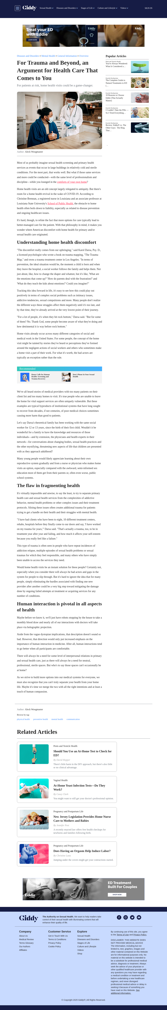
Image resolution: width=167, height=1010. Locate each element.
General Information (67, 56)
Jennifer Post (63, 825)
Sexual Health (83, 936)
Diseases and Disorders (28, 56)
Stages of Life (83, 943)
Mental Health (48, 56)
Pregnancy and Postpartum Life (68, 811)
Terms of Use (123, 935)
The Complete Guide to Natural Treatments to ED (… (116, 83)
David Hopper (63, 760)
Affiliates (23, 950)
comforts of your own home (72, 181)
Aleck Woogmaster (34, 152)
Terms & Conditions (57, 939)
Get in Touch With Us (58, 936)
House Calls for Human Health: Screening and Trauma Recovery (41, 376)
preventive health (40, 719)
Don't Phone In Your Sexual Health (83, 375)
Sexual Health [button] (45, 8)
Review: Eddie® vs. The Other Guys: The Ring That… (116, 128)
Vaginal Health (60, 780)
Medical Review (26, 939)
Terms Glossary (26, 943)
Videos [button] (123, 8)
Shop (79, 953)
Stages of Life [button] (87, 8)
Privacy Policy (54, 943)
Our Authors (24, 946)
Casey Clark (62, 794)
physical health (23, 719)
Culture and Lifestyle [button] (106, 8)
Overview (84, 56)
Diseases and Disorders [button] (66, 8)
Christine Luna (64, 855)
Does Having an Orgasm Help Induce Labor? (82, 851)
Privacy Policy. (140, 935)
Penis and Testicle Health (113, 61)
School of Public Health (60, 203)
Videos (80, 950)
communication (73, 719)
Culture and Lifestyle (86, 946)
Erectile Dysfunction (112, 78)
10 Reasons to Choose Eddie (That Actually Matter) (115, 98)
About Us (23, 936)
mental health (57, 719)
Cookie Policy (54, 946)
